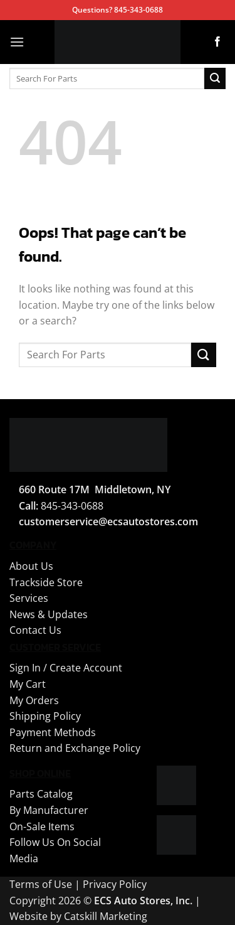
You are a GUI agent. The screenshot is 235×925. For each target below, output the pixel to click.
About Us (31, 566)
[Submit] (215, 78)
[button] (16, 41)
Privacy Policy (115, 884)
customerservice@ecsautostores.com (108, 521)
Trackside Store (46, 582)
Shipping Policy (45, 716)
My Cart (27, 684)
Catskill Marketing (105, 916)
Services (28, 598)
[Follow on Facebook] (217, 42)
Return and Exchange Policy (74, 748)
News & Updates (48, 614)
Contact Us (35, 630)
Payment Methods (52, 732)
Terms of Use (40, 884)
